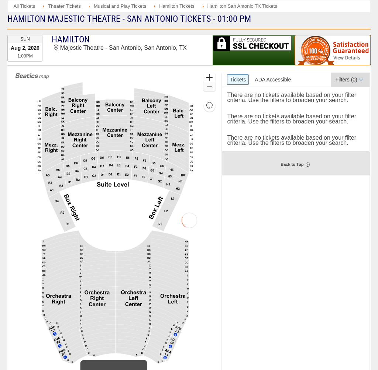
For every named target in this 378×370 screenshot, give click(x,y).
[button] (209, 77)
